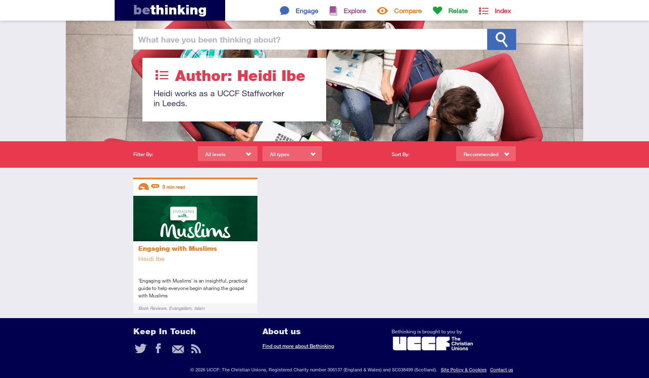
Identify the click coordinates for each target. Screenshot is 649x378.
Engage (307, 10)
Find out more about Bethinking (298, 346)
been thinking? (209, 39)
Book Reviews (152, 308)
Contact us (501, 369)
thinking (170, 10)
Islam (199, 308)
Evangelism (180, 308)
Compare (408, 10)
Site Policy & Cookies (464, 369)
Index (503, 10)
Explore (355, 10)
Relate (458, 10)
